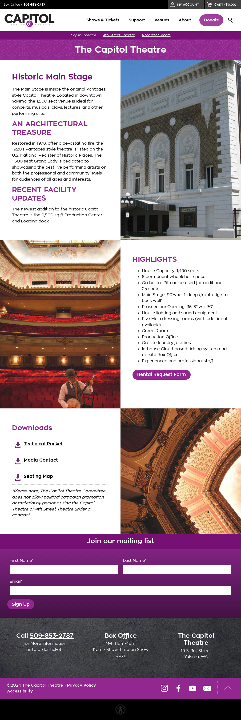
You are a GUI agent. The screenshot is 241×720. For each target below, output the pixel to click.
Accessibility (20, 691)
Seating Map (38, 476)
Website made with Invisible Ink (120, 709)
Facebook (178, 688)
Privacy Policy (81, 685)
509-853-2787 (34, 4)
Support (137, 20)
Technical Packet (43, 444)
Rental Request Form (161, 374)
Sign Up (21, 604)
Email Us (207, 688)
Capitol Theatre (83, 35)
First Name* (64, 566)
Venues (161, 20)
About (184, 20)
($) (225, 4)
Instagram (164, 688)
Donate (211, 20)
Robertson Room (156, 35)
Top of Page (228, 688)
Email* (121, 587)
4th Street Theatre (119, 35)
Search (230, 20)
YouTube (192, 688)
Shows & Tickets (102, 20)
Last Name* (177, 566)
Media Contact (41, 460)
